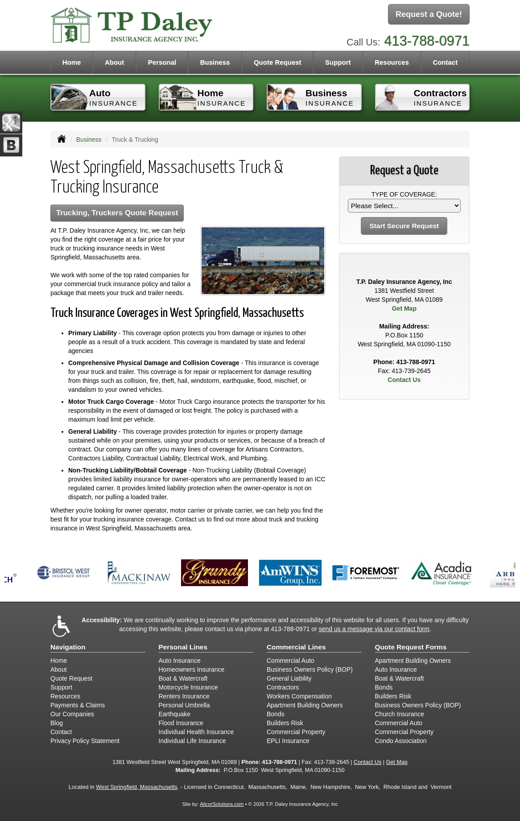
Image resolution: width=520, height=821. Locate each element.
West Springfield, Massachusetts (136, 787)
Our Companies (72, 714)
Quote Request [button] (277, 62)
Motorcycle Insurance (188, 687)
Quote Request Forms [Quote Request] (411, 647)
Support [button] (338, 62)
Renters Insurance (184, 696)
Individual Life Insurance (192, 740)
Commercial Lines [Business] (296, 647)
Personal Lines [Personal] (183, 647)
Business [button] (215, 62)
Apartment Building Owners (305, 705)
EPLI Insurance (288, 740)
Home (71, 62)
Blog (56, 723)
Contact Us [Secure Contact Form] (404, 379)
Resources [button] (392, 62)
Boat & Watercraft (183, 678)
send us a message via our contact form (374, 628)
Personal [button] (162, 62)
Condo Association (401, 740)
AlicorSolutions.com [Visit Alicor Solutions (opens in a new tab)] (221, 804)
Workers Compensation (299, 696)
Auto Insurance (180, 660)
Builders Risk (285, 723)
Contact (445, 62)
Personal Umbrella (184, 705)
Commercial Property (296, 731)
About (114, 62)
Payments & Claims (77, 705)
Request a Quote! (429, 14)
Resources (65, 696)
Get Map (404, 308)
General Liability (289, 678)
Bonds (276, 714)
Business (89, 139)
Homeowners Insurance (192, 669)
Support (61, 687)
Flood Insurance (181, 723)
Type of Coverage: (404, 194)
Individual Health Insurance (196, 731)
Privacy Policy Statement (85, 740)
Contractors (283, 687)
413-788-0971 (427, 39)
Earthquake (175, 714)
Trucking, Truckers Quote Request (117, 213)
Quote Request (71, 678)
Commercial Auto (290, 660)
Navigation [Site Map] (68, 647)
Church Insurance (400, 714)
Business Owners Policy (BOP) (310, 669)
